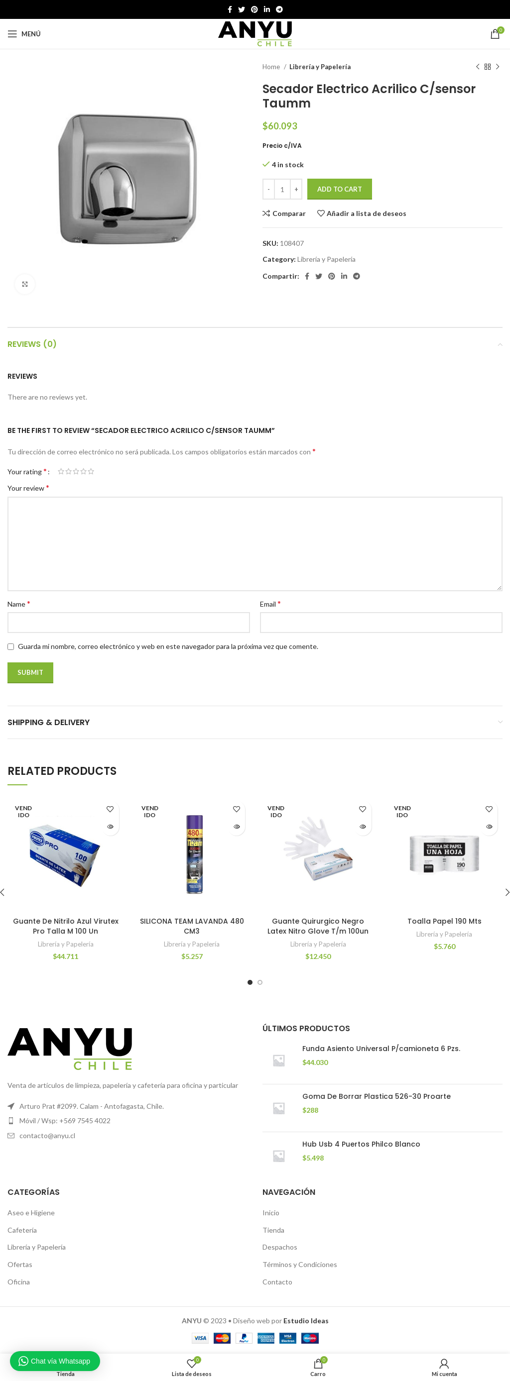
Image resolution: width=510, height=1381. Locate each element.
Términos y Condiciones (299, 1264)
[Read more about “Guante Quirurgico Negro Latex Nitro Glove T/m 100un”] (363, 827)
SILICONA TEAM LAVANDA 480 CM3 (192, 926)
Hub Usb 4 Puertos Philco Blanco (361, 1144)
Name (18, 603)
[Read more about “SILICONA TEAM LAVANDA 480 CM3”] (236, 827)
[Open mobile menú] (24, 34)
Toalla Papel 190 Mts (444, 921)
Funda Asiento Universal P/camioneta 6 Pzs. (381, 1049)
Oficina (18, 1281)
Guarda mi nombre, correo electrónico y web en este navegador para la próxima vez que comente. (168, 646)
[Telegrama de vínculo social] (279, 9)
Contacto (277, 1281)
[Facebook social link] (230, 9)
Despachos (279, 1247)
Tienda (273, 1230)
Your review (28, 487)
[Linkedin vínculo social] (267, 9)
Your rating (27, 471)
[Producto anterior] (478, 67)
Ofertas (19, 1264)
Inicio (270, 1212)
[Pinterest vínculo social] (254, 9)
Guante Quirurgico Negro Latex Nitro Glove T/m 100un (318, 926)
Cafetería (22, 1230)
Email (270, 603)
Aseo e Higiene (31, 1212)
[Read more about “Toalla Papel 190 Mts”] (489, 827)
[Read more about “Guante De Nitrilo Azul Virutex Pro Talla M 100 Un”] (110, 827)
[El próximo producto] (498, 67)
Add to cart (339, 189)
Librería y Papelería (320, 67)
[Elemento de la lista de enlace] (127, 1120)
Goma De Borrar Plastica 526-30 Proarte (376, 1096)
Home (271, 67)
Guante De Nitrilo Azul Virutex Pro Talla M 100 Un (66, 926)
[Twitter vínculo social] (241, 9)
